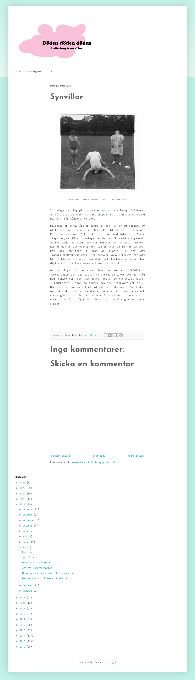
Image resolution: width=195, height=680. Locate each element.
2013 (23, 641)
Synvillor (28, 557)
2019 (23, 608)
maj (25, 536)
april (27, 542)
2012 (23, 646)
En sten (27, 552)
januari (28, 590)
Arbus (105, 210)
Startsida (99, 455)
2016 (23, 624)
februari (29, 585)
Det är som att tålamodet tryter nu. (46, 578)
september (29, 520)
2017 (23, 619)
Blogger (111, 662)
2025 (23, 488)
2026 (23, 482)
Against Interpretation (37, 567)
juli (26, 531)
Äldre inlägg (136, 455)
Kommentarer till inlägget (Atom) (93, 462)
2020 (23, 602)
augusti (28, 525)
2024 (23, 493)
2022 (23, 504)
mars (26, 547)
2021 (23, 597)
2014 (23, 635)
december (29, 509)
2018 (23, 613)
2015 (23, 630)
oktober (28, 514)
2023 (23, 499)
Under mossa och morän (36, 562)
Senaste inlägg (60, 455)
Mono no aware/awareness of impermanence (48, 573)
